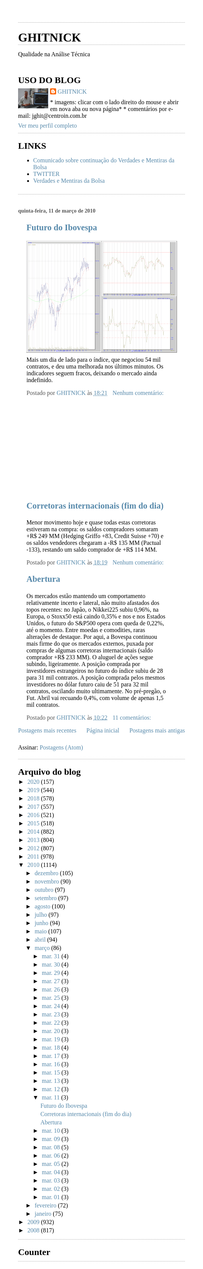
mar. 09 (51, 1139)
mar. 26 (51, 989)
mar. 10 (51, 1130)
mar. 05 (51, 1164)
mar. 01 (51, 1197)
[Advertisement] (106, 14)
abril (41, 939)
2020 (34, 782)
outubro (45, 890)
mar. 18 (51, 1047)
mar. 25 (51, 998)
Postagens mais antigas (157, 730)
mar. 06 (51, 1155)
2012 (34, 848)
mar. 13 (51, 1081)
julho (42, 914)
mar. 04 (51, 1172)
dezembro (47, 873)
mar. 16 (51, 1064)
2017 (34, 806)
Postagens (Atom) (61, 747)
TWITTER (46, 174)
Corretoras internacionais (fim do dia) (94, 505)
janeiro (44, 1213)
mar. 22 (51, 1022)
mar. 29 (51, 973)
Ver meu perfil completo (47, 125)
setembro (46, 898)
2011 (34, 856)
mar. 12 (51, 1089)
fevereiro (46, 1205)
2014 (34, 831)
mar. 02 (51, 1189)
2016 (34, 815)
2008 (34, 1230)
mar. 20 (51, 1031)
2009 (34, 1222)
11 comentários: (133, 717)
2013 (34, 840)
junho (42, 923)
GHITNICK (49, 37)
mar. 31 (51, 956)
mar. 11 (51, 1097)
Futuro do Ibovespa (61, 227)
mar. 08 (51, 1147)
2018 (34, 798)
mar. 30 (51, 964)
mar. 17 (51, 1056)
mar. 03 (51, 1180)
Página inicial (102, 730)
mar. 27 (51, 981)
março (43, 948)
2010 (34, 865)
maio (41, 931)
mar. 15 (51, 1072)
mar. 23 (51, 1014)
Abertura (43, 579)
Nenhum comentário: (139, 393)
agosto (43, 906)
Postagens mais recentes (47, 730)
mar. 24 (51, 1006)
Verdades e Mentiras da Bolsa (69, 180)
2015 (34, 823)
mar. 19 (51, 1039)
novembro (48, 881)
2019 (34, 790)
